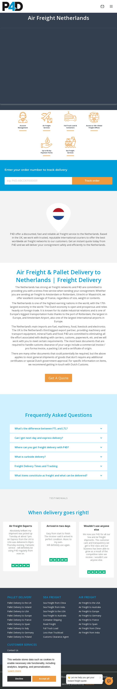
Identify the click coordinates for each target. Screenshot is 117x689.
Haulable (89, 684)
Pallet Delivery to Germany (20, 632)
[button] (58, 428)
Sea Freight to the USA (54, 611)
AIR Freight (87, 597)
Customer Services (22, 644)
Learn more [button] (14, 671)
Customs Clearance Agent (56, 636)
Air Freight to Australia (90, 607)
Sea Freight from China (54, 602)
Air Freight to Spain (88, 624)
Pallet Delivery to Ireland (19, 607)
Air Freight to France (89, 619)
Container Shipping (52, 619)
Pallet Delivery (19, 597)
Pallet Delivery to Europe (19, 615)
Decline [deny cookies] (19, 678)
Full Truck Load (50, 628)
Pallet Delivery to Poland (19, 636)
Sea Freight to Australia (54, 615)
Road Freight (49, 624)
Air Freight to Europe (89, 611)
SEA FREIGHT (52, 597)
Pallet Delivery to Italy (18, 628)
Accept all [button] (44, 678)
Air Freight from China (89, 628)
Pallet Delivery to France (19, 619)
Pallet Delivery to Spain (18, 624)
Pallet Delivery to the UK (19, 602)
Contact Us (12, 650)
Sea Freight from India (54, 607)
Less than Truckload (53, 632)
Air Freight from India (89, 632)
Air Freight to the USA (89, 602)
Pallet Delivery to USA (18, 611)
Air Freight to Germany (90, 615)
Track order (92, 180)
